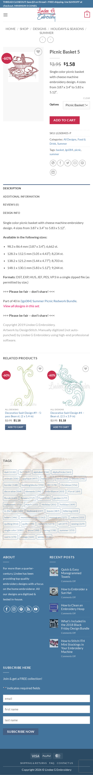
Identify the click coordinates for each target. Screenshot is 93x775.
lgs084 (69, 149)
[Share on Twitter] (67, 163)
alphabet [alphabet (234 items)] (41, 472)
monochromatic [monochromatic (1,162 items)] (33, 517)
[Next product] (42, 40)
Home (11, 29)
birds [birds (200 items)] (62, 478)
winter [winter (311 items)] (44, 536)
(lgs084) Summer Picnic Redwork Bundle (48, 301)
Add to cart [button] (15, 427)
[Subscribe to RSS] (28, 609)
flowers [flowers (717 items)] (28, 498)
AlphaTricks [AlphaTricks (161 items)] (62, 472)
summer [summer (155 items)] (67, 530)
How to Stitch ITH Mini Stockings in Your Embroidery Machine (73, 646)
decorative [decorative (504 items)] (13, 491)
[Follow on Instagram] (14, 609)
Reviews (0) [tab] (11, 204)
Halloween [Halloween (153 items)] (13, 504)
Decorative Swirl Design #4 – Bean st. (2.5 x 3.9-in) (67, 414)
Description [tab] (12, 188)
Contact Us (65, 763)
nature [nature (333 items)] (77, 517)
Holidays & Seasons (67, 29)
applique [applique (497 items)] (30, 478)
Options (54, 104)
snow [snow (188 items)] (34, 530)
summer (54, 154)
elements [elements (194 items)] (33, 491)
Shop (24, 29)
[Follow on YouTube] (35, 609)
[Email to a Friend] (75, 163)
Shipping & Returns (33, 763)
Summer (46, 33)
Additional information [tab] (21, 196)
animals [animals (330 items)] (11, 478)
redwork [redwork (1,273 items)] (46, 523)
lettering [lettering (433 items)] (70, 510)
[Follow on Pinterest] (21, 609)
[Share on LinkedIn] (53, 172)
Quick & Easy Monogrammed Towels (71, 573)
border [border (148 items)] (11, 484)
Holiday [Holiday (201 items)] (49, 504)
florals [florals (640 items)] (10, 498)
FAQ (51, 763)
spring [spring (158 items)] (49, 530)
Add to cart (64, 120)
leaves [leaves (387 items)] (53, 510)
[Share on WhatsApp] (53, 163)
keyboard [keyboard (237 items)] (35, 510)
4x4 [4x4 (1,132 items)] (10, 472)
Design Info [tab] (11, 212)
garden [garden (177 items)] (60, 498)
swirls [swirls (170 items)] (10, 536)
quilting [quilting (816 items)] (11, 523)
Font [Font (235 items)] (44, 498)
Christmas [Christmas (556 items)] (69, 484)
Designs (39, 29)
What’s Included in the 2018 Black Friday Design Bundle (75, 624)
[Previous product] (50, 40)
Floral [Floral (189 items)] (74, 491)
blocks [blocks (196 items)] (78, 478)
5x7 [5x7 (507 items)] (25, 472)
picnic (77, 149)
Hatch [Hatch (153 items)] (31, 504)
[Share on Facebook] (60, 163)
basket (60, 149)
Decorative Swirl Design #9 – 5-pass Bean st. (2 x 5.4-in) (23, 414)
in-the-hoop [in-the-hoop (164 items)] (13, 510)
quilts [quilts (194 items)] (28, 523)
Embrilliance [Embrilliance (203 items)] (54, 491)
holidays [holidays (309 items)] (67, 504)
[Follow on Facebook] (6, 609)
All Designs (70, 139)
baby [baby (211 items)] (47, 478)
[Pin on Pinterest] (82, 163)
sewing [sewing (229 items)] (78, 523)
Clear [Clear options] (86, 98)
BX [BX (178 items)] (52, 484)
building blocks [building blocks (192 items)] (33, 484)
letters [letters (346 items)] (10, 517)
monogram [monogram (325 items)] (58, 517)
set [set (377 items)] (63, 523)
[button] (5, 15)
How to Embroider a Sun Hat (74, 591)
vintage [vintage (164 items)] (27, 536)
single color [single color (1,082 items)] (14, 530)
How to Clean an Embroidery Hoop (72, 607)
